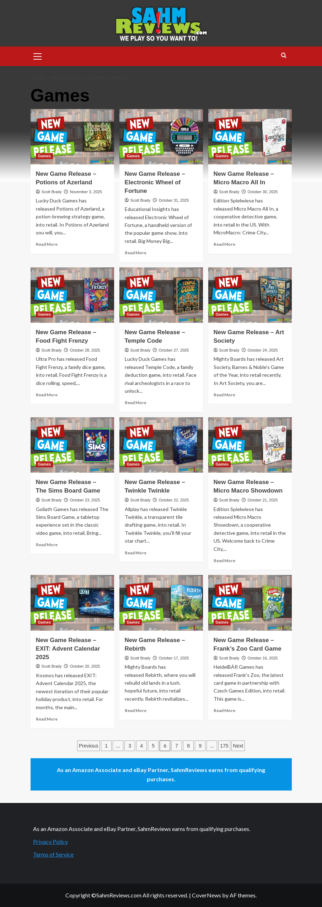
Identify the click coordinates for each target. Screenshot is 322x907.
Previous (88, 746)
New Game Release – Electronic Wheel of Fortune (155, 182)
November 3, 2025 (86, 192)
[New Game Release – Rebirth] (161, 603)
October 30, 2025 (262, 192)
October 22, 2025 (174, 500)
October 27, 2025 (174, 350)
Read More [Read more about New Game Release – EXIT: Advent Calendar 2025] (47, 719)
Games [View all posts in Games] (44, 156)
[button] (38, 55)
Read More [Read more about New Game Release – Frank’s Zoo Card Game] (224, 710)
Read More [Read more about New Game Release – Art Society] (224, 394)
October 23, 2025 (85, 500)
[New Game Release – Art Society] (250, 295)
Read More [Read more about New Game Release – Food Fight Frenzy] (47, 394)
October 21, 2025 (262, 500)
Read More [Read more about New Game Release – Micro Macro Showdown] (224, 560)
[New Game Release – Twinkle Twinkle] (161, 445)
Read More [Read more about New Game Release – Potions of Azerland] (47, 244)
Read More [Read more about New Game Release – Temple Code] (135, 402)
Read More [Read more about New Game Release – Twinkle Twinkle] (135, 552)
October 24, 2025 (262, 350)
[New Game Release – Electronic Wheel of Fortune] (161, 137)
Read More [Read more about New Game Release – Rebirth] (135, 710)
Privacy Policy (50, 841)
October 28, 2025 (85, 350)
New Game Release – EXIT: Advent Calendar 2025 (68, 649)
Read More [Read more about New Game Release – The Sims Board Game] (47, 544)
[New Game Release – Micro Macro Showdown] (250, 445)
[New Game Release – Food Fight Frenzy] (72, 295)
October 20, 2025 (85, 666)
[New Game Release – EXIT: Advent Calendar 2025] (72, 603)
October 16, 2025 (262, 658)
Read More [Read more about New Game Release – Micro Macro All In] (224, 244)
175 (224, 746)
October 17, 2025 (174, 658)
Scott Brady (52, 192)
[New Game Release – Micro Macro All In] (250, 137)
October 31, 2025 (174, 200)
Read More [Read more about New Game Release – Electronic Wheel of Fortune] (135, 252)
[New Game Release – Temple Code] (161, 295)
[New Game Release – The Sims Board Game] (72, 445)
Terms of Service (53, 854)
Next (238, 746)
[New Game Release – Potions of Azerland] (72, 137)
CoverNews (206, 895)
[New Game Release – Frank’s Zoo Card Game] (250, 603)
